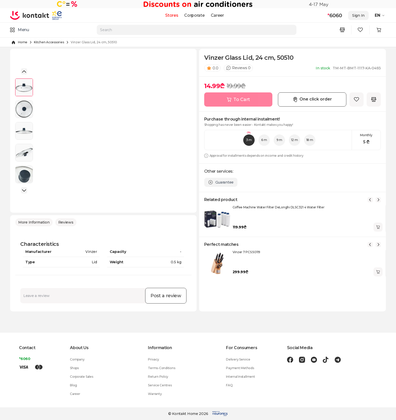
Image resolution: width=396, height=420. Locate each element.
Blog (73, 385)
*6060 (24, 358)
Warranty (155, 394)
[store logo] (29, 15)
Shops (74, 368)
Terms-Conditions (161, 368)
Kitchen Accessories (49, 42)
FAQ (229, 385)
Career (217, 15)
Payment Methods (240, 368)
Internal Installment (240, 376)
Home (22, 42)
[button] (24, 71)
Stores (171, 15)
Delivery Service (238, 359)
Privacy (153, 359)
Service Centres (160, 385)
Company (77, 359)
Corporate (194, 15)
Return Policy (158, 376)
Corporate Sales (81, 376)
